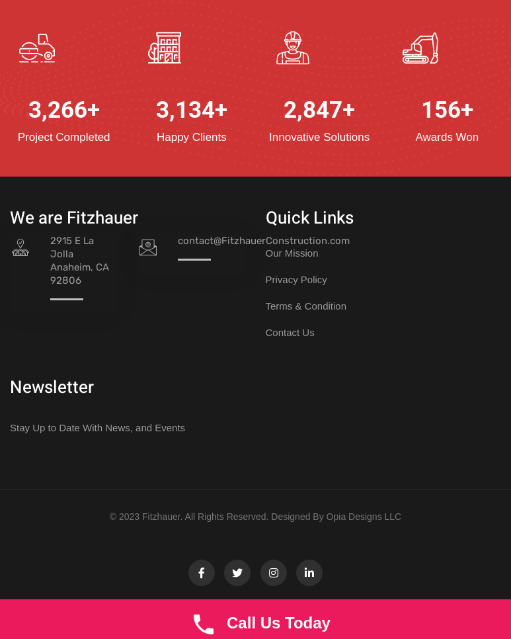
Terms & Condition (306, 306)
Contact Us (290, 332)
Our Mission (292, 253)
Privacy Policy (296, 279)
